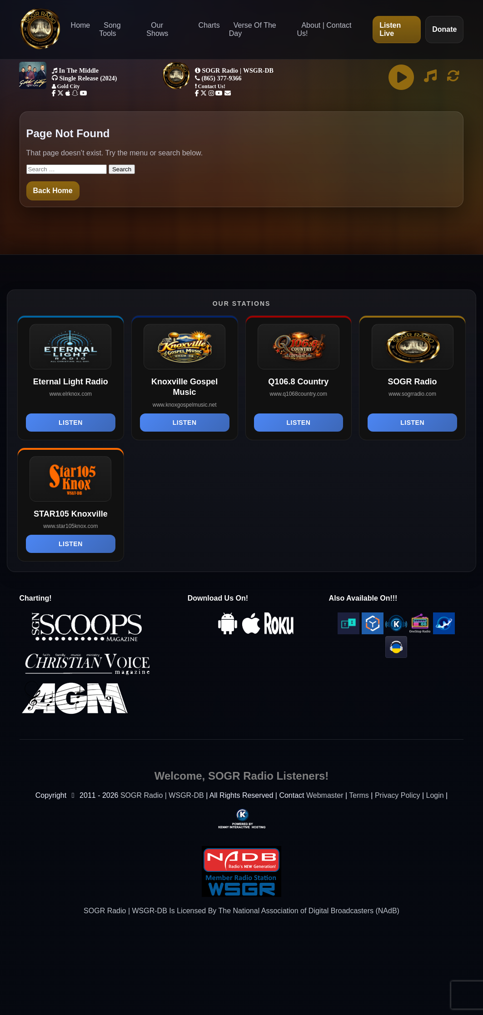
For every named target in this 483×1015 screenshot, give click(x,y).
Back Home (53, 190)
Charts (209, 25)
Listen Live (390, 29)
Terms (359, 795)
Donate (444, 29)
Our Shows (157, 29)
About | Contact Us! (324, 29)
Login (435, 795)
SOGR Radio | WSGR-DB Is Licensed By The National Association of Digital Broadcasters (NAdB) (241, 911)
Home (80, 25)
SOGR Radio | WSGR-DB (162, 795)
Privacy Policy (397, 795)
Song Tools (109, 29)
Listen (71, 422)
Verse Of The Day (252, 29)
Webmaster (325, 795)
